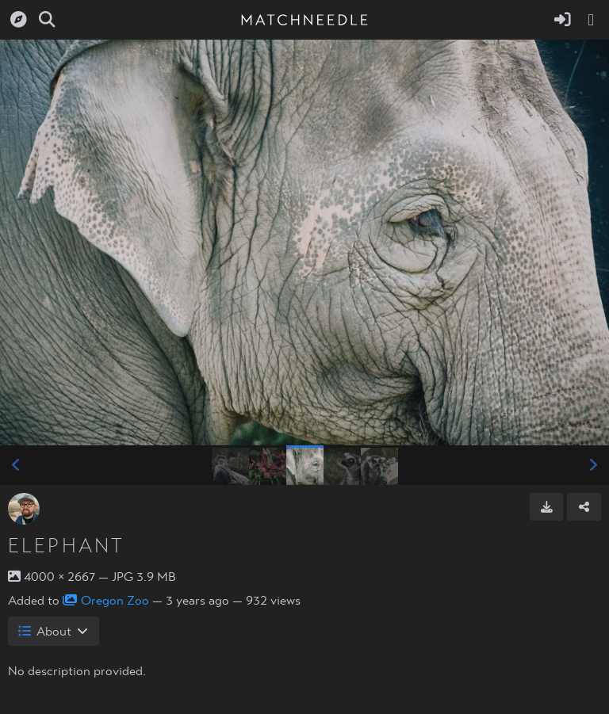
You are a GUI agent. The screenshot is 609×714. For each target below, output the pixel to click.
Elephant (66, 546)
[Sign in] (562, 20)
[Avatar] (24, 509)
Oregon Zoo (106, 601)
